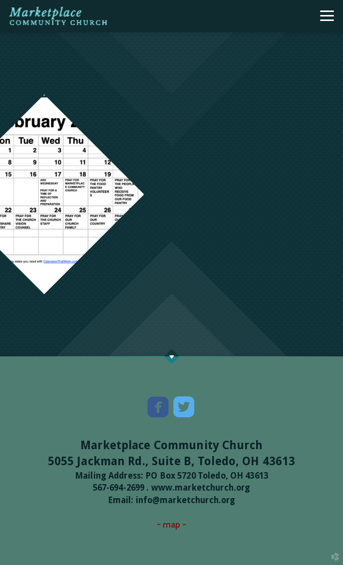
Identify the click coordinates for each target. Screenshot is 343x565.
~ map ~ (172, 524)
